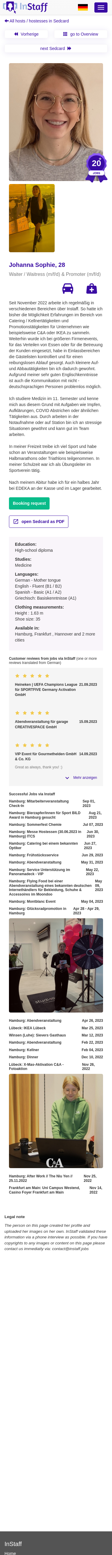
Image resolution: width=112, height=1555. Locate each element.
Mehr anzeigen (85, 778)
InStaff (13, 1544)
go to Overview (80, 34)
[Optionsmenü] (101, 7)
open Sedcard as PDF (39, 522)
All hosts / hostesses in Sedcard (36, 21)
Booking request (29, 503)
